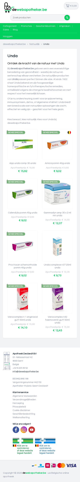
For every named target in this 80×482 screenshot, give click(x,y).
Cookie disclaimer (21, 410)
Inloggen (7, 36)
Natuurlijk (34, 44)
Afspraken (64, 26)
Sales (6, 29)
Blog (15, 29)
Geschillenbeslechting (24, 414)
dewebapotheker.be (14, 44)
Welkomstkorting (21, 417)
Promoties (26, 26)
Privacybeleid (19, 407)
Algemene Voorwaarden (25, 396)
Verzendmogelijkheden (24, 399)
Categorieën (10, 26)
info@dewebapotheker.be (26, 371)
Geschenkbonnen (45, 26)
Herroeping (18, 403)
